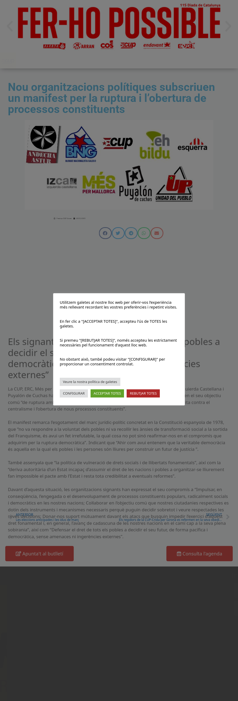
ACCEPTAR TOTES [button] (107, 393)
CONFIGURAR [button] (74, 393)
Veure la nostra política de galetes (90, 381)
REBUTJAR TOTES (143, 393)
